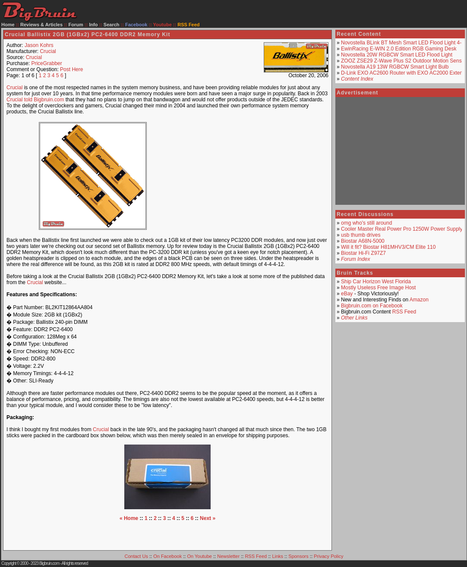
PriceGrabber (46, 63)
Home (8, 24)
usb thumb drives (360, 235)
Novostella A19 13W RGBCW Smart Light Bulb (394, 67)
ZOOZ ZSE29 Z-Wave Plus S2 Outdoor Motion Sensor (403, 61)
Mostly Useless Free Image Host (378, 288)
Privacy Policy (328, 556)
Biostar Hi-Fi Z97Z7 (363, 253)
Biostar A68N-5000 (363, 241)
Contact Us (136, 556)
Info (93, 24)
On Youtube (199, 556)
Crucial (48, 51)
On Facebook (167, 556)
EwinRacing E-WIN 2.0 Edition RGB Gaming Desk (398, 49)
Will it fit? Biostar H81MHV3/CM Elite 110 (388, 247)
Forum (76, 24)
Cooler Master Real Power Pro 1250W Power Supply (401, 229)
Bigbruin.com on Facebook (372, 306)
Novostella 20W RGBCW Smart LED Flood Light (396, 55)
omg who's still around (366, 223)
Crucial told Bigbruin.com (35, 100)
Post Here (71, 69)
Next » (207, 518)
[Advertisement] (252, 176)
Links (277, 556)
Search (112, 24)
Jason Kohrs (39, 45)
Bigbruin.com (49, 563)
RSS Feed (404, 312)
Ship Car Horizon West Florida (376, 282)
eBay (347, 294)
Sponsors (298, 556)
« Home (129, 518)
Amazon (419, 300)
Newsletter (228, 556)
